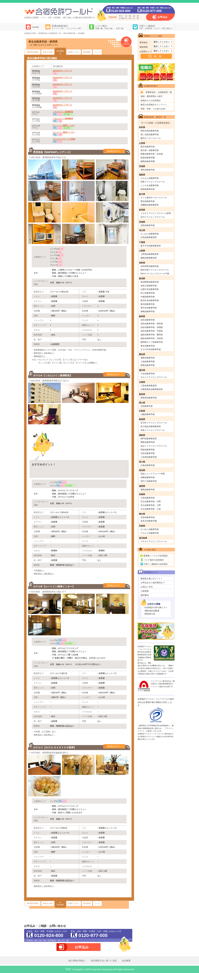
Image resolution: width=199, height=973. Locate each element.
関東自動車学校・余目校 (152, 154)
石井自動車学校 (148, 453)
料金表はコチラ (113, 151)
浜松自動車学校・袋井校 (152, 323)
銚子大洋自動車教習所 (151, 246)
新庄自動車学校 (148, 146)
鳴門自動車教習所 (149, 438)
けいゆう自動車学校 (150, 529)
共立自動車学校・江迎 (151, 509)
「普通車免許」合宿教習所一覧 (158, 92)
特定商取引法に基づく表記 (104, 960)
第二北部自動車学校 (150, 134)
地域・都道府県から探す (152, 96)
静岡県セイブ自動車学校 (152, 342)
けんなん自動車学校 (150, 178)
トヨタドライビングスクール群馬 (156, 213)
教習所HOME (32, 52)
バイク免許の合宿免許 (154, 560)
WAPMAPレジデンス (62, 71)
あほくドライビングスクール (154, 446)
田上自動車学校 (148, 293)
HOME (35, 27)
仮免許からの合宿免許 (151, 100)
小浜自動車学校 (148, 373)
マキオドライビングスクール (154, 541)
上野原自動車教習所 (150, 254)
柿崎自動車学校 (148, 311)
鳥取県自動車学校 (149, 398)
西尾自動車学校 (148, 365)
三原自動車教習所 (149, 385)
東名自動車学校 (148, 346)
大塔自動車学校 (148, 498)
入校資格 (145, 591)
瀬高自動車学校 (148, 489)
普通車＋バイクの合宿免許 (156, 556)
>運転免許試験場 (151, 611)
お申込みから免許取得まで (153, 582)
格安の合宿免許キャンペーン (154, 104)
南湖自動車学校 (148, 189)
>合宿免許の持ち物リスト (155, 607)
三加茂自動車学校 (149, 457)
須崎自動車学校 (148, 477)
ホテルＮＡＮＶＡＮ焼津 (64, 139)
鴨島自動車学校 (148, 442)
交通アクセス (73, 52)
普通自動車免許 (67, 27)
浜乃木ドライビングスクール (154, 423)
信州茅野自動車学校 (150, 266)
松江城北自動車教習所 (151, 426)
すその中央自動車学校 (151, 349)
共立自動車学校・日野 (151, 501)
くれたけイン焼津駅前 (63, 112)
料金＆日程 (47, 52)
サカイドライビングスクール (154, 377)
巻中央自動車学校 (149, 308)
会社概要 (126, 960)
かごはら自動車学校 (150, 234)
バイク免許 (109, 27)
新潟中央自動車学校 (150, 300)
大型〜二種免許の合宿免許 (156, 564)
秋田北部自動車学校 (150, 131)
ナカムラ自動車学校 (150, 533)
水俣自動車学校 (148, 517)
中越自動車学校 (148, 297)
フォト (97, 52)
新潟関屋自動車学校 (150, 282)
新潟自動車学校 (148, 304)
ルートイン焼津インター (64, 125)
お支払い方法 (147, 587)
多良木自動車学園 (149, 521)
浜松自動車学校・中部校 (152, 331)
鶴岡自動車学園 (148, 161)
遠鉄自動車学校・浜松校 (152, 338)
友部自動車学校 (148, 225)
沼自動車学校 (147, 406)
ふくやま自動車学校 (150, 185)
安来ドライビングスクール (153, 430)
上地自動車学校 (148, 361)
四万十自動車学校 (149, 481)
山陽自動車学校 (148, 414)
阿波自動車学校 (148, 449)
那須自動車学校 (148, 201)
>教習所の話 (149, 614)
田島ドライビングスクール (153, 182)
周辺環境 (87, 52)
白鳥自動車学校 (148, 465)
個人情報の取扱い (77, 960)
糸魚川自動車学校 (149, 286)
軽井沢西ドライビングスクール (155, 270)
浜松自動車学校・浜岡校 (152, 327)
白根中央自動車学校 (150, 289)
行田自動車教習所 (149, 237)
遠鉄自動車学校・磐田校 (152, 334)
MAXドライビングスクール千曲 (155, 273)
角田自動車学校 (148, 170)
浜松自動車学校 (148, 320)
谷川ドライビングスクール (153, 217)
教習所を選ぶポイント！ (152, 578)
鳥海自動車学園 (148, 157)
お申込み (162, 17)
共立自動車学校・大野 (151, 505)
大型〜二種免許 (156, 27)
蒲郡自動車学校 (148, 358)
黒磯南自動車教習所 (150, 205)
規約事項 (145, 595)
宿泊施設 (60, 51)
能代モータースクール (151, 138)
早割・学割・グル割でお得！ (154, 109)
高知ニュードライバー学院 (153, 474)
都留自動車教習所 (149, 258)
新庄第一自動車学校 (150, 150)
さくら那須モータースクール (154, 197)
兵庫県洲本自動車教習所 (152, 389)
